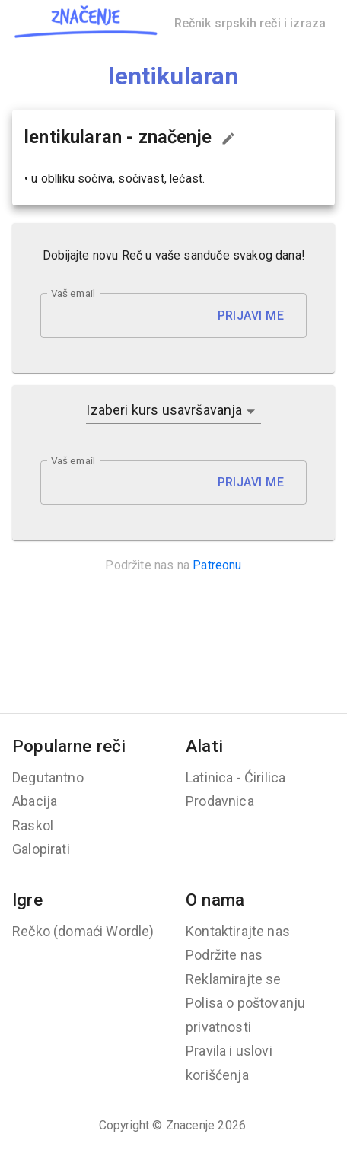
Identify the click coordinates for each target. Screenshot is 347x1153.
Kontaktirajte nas (238, 931)
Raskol (32, 825)
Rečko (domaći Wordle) (83, 931)
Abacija (34, 801)
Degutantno (48, 777)
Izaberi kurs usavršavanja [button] (164, 410)
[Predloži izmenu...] (228, 138)
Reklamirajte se (234, 979)
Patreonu (217, 565)
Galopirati (41, 849)
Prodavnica (220, 801)
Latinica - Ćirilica (235, 777)
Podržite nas (224, 955)
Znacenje (190, 1125)
